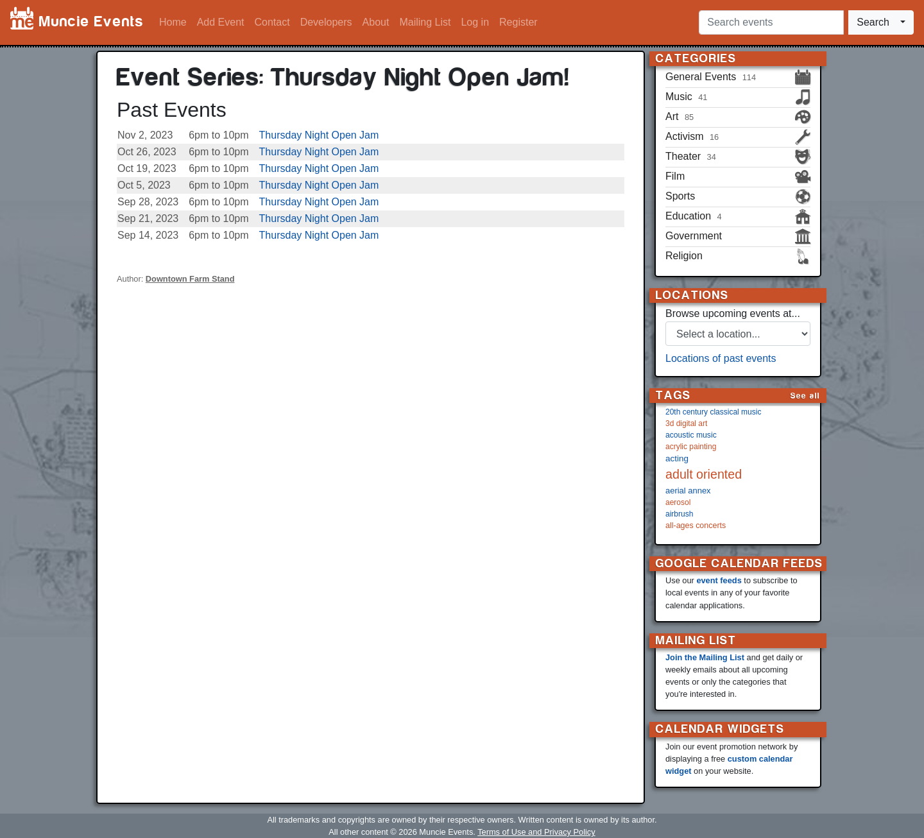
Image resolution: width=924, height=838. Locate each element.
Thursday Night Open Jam (319, 135)
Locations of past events (720, 358)
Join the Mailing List (704, 657)
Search (873, 22)
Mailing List (424, 22)
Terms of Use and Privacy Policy (536, 832)
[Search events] (771, 22)
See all (805, 395)
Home (173, 22)
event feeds (718, 580)
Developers (326, 22)
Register (518, 22)
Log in (475, 22)
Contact (272, 22)
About (376, 22)
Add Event (220, 22)
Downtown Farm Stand (190, 279)
